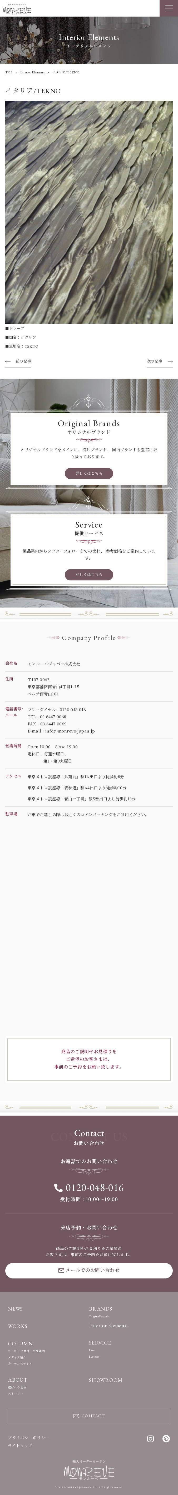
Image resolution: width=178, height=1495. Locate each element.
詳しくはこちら (89, 473)
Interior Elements (109, 1325)
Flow (92, 1350)
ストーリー (15, 1394)
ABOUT (18, 1379)
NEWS (15, 1308)
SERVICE (100, 1342)
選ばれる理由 (17, 1387)
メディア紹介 (17, 1357)
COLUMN (20, 1343)
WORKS (17, 1326)
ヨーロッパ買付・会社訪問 (26, 1351)
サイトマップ (20, 1445)
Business (94, 1356)
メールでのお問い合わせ (89, 1270)
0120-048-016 (88, 1187)
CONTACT (89, 1415)
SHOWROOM (105, 1380)
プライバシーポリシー (28, 1437)
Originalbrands (99, 1316)
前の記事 (23, 361)
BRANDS (100, 1308)
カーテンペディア (20, 1364)
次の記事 (154, 361)
